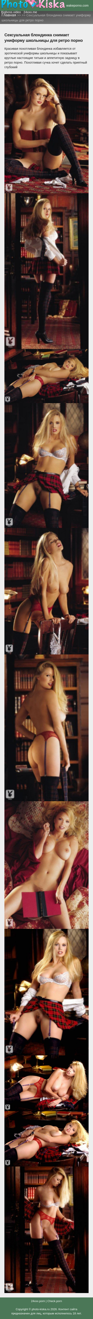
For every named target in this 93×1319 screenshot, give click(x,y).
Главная (9, 15)
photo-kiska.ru (40, 1309)
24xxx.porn (38, 1301)
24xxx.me (30, 12)
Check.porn (54, 1301)
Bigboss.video (11, 12)
